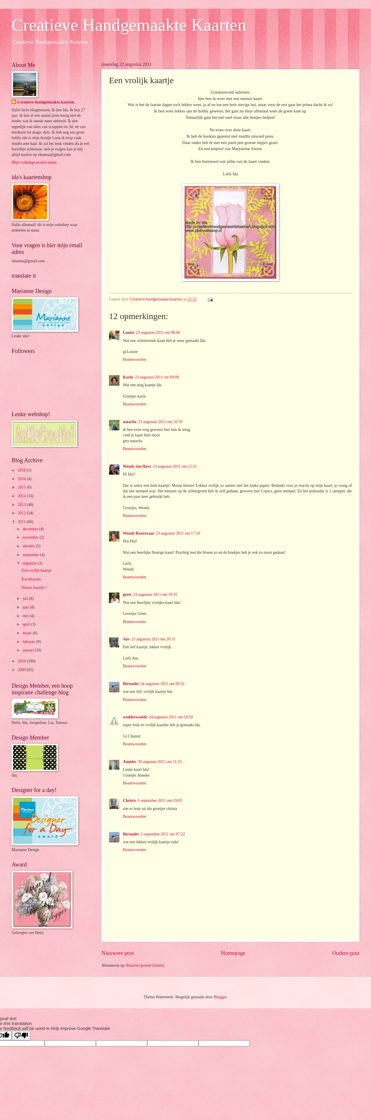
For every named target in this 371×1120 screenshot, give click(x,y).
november (31, 537)
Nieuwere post (117, 953)
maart (28, 633)
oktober (29, 546)
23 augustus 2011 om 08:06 (158, 332)
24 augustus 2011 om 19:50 (171, 717)
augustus (30, 563)
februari (29, 642)
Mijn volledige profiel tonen (34, 162)
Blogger (220, 997)
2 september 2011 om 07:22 (162, 834)
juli (26, 598)
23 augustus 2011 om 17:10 (178, 533)
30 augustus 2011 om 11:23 (160, 762)
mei (26, 616)
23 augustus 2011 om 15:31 (175, 466)
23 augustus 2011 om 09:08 (157, 377)
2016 (22, 479)
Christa (129, 800)
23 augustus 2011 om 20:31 (153, 639)
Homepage (233, 953)
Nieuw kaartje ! (33, 587)
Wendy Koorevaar (138, 533)
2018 (22, 470)
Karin (128, 377)
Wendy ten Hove (137, 466)
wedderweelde (135, 717)
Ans (126, 639)
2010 (22, 661)
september (31, 555)
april (27, 624)
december (31, 529)
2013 (22, 504)
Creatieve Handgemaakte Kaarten (129, 24)
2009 (22, 670)
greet (127, 594)
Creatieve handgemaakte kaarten (45, 102)
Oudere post (345, 953)
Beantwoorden (134, 359)
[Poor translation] (21, 1035)
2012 (22, 513)
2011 (22, 522)
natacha (130, 422)
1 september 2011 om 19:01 (159, 800)
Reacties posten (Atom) (145, 965)
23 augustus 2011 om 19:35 (155, 594)
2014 (22, 496)
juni (26, 607)
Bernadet (131, 684)
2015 (22, 487)
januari (29, 650)
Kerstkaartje (31, 579)
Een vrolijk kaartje (36, 570)
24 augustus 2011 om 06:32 (162, 684)
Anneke (129, 762)
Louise (128, 332)
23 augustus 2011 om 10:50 (160, 422)
